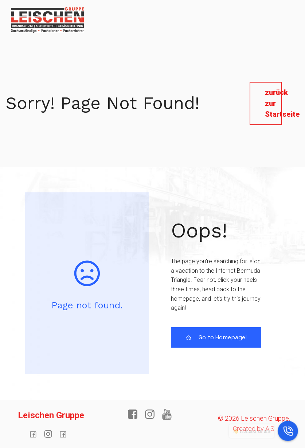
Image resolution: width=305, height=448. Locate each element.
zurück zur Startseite (273, 103)
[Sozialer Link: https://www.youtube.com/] (169, 414)
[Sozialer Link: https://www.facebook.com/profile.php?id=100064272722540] (35, 434)
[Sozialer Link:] (50, 434)
